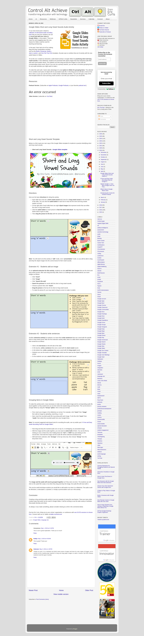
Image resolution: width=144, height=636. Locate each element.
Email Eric (102, 25)
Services (83, 19)
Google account (101, 298)
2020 (100, 148)
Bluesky (99, 238)
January (103, 202)
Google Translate (102, 352)
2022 (100, 143)
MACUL (99, 385)
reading (99, 413)
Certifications (100, 245)
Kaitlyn (36, 538)
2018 (100, 205)
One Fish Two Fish (46, 53)
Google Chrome (101, 305)
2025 (100, 136)
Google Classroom (102, 307)
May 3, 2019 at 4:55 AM (44, 538)
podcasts (99, 402)
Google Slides (37, 520)
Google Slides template (60, 149)
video (98, 445)
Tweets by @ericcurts (103, 519)
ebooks (99, 270)
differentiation (101, 262)
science (99, 417)
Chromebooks (101, 249)
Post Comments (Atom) (42, 599)
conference (100, 255)
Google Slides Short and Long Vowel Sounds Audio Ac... (107, 175)
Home (31, 19)
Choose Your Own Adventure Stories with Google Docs (105, 486)
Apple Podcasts (53, 85)
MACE (99, 383)
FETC (99, 283)
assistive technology (102, 232)
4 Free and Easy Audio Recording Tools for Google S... (106, 180)
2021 (100, 145)
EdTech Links (63, 19)
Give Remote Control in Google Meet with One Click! (105, 500)
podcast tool (82, 85)
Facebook (100, 281)
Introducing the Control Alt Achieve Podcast (107, 193)
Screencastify (101, 419)
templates (100, 434)
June (102, 166)
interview (99, 370)
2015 (100, 212)
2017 (100, 207)
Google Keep (101, 329)
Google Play (100, 337)
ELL (98, 275)
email (98, 277)
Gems (99, 294)
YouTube (49, 96)
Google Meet (100, 333)
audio (98, 234)
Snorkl (99, 421)
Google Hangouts (102, 327)
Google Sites (100, 346)
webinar (99, 451)
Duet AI (99, 268)
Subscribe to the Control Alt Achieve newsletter (105, 54)
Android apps (101, 221)
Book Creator (101, 240)
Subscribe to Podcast (105, 32)
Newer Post (33, 590)
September (104, 159)
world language (101, 454)
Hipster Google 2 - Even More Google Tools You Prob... (107, 185)
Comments (102, 119)
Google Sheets (101, 344)
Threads (99, 439)
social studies (101, 423)
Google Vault (100, 357)
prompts (99, 411)
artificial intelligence (102, 227)
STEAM (99, 428)
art (98, 225)
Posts (100, 116)
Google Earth (101, 318)
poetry (99, 404)
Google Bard (100, 303)
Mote (98, 389)
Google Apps (100, 301)
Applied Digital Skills (102, 223)
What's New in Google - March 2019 (106, 189)
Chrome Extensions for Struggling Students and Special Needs (106, 467)
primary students (101, 406)
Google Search (101, 342)
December (104, 152)
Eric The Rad (100, 107)
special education (102, 426)
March (103, 197)
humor (99, 363)
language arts (45, 520)
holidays (99, 361)
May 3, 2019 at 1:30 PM (46, 549)
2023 (100, 141)
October (103, 157)
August (103, 162)
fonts (98, 288)
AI (36, 19)
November (104, 154)
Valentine (99, 443)
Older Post (89, 590)
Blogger (75, 629)
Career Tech (100, 242)
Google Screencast (102, 339)
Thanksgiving (101, 436)
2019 (100, 150)
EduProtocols (101, 273)
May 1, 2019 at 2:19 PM (47, 528)
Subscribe (106, 83)
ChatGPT (100, 247)
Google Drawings (102, 314)
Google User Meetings (103, 355)
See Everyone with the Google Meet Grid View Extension (105, 482)
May (102, 169)
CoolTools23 (100, 260)
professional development (104, 408)
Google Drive (101, 316)
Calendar (91, 19)
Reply (35, 533)
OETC (99, 398)
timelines (99, 441)
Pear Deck (100, 400)
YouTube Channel (104, 30)
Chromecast (100, 251)
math (98, 387)
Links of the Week (102, 380)
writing (99, 456)
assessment (100, 230)
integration (100, 367)
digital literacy (101, 264)
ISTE (98, 372)
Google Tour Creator (102, 350)
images (99, 365)
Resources (43, 19)
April (102, 171)
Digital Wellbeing (101, 266)
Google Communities (103, 309)
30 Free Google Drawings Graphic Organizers (104, 511)
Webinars (53, 19)
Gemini (99, 292)
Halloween (100, 359)
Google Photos (101, 335)
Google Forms (101, 322)
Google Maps (101, 331)
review (99, 415)
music (99, 391)
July (102, 164)
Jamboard (100, 374)
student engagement (102, 430)
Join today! (100, 47)
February (103, 199)
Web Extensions (101, 449)
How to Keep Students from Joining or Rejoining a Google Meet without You (105, 506)
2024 (100, 138)
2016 (100, 210)
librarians (99, 378)
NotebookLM (100, 395)
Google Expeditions (102, 320)
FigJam (99, 286)
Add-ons (99, 219)
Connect (100, 19)
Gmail (99, 296)
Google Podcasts (63, 85)
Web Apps (100, 447)
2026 (100, 134)
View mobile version (60, 594)
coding (99, 253)
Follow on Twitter (103, 27)
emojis (99, 279)
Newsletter (73, 19)
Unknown (36, 549)
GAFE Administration (103, 290)
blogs (98, 236)
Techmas (99, 432)
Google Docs (100, 311)
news (98, 393)
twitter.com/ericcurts (56, 514)
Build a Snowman (41, 51)
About (107, 19)
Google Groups (101, 324)
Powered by (106, 89)
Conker (99, 258)
